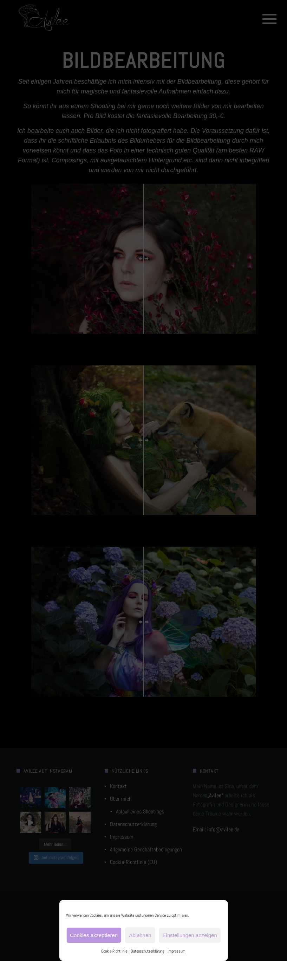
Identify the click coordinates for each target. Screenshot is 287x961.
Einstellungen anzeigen (190, 935)
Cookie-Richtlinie (114, 951)
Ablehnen (140, 935)
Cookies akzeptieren (94, 935)
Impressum (176, 951)
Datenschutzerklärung (147, 951)
